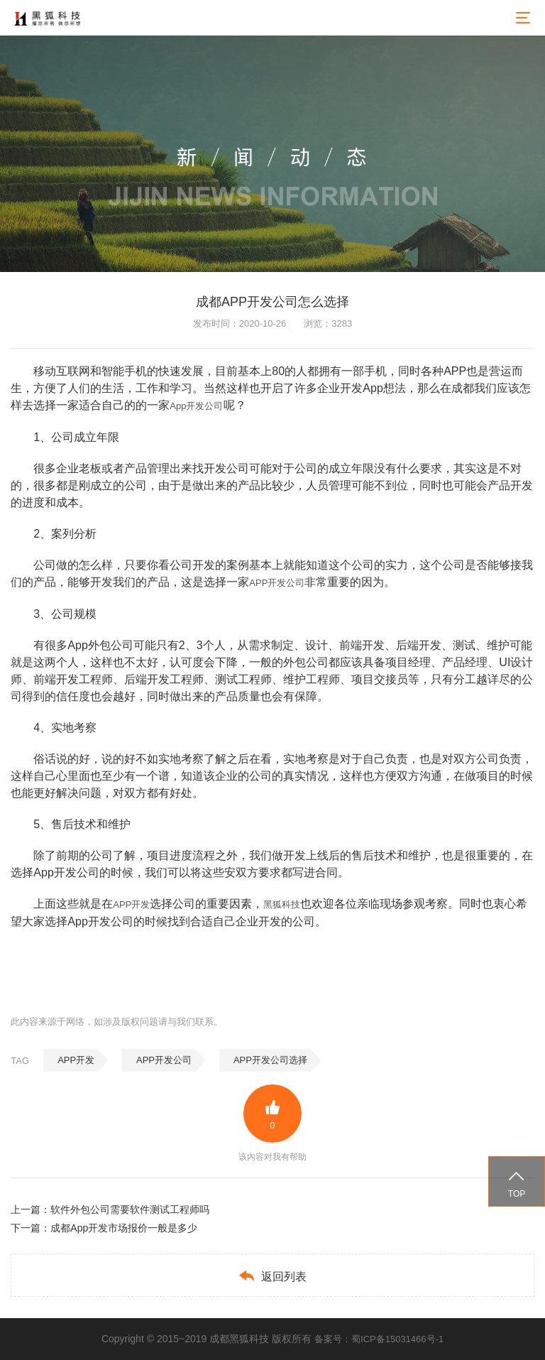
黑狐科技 (281, 904)
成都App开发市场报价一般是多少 (123, 1228)
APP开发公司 (276, 582)
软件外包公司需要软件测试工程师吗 (129, 1209)
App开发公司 (196, 406)
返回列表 (272, 1276)
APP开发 (131, 904)
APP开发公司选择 (270, 1060)
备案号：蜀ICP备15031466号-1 (379, 1339)
